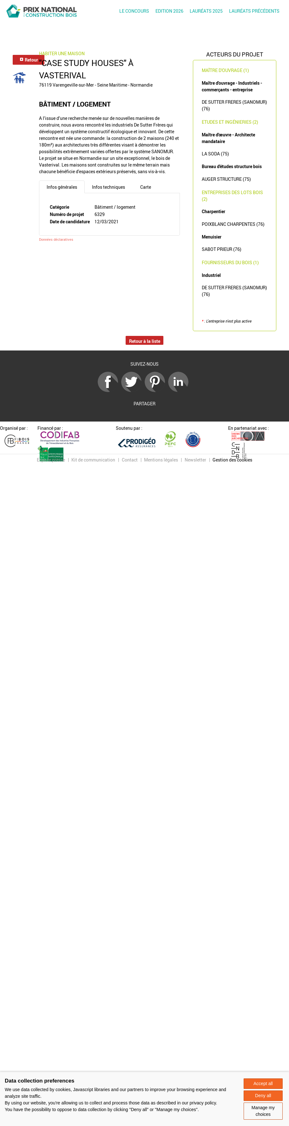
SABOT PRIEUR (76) (221, 249)
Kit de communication (93, 460)
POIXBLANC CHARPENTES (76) (233, 224)
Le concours (134, 11)
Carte (145, 187)
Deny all (263, 1095)
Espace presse (51, 460)
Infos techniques (108, 187)
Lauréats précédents (254, 11)
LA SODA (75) (215, 154)
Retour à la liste (144, 341)
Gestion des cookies (232, 460)
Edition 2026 (169, 11)
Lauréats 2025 (206, 11)
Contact (130, 460)
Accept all (263, 1083)
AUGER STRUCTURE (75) (226, 179)
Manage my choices (263, 1111)
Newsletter (195, 460)
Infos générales (62, 187)
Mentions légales (161, 460)
